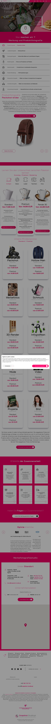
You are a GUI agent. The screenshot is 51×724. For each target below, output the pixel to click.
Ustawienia (7, 366)
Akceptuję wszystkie (40, 366)
